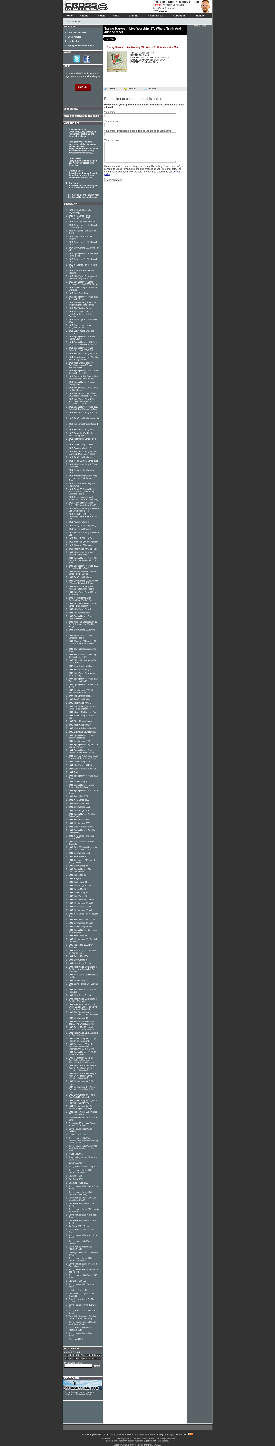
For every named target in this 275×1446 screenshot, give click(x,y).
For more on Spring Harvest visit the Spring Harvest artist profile (83, 196)
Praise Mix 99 (77, 875)
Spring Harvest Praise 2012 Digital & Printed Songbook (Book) (83, 408)
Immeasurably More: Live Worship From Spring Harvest (82, 303)
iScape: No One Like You (82, 712)
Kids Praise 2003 (76, 1179)
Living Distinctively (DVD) (82, 525)
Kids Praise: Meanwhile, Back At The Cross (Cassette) (82, 1023)
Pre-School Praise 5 (80, 529)
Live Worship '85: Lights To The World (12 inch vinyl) (83, 1101)
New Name (170, 8)
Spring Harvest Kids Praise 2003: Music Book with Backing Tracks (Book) (83, 1148)
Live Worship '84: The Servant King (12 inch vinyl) (81, 1107)
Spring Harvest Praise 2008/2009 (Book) (81, 617)
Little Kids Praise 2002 (78, 1135)
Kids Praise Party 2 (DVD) (83, 354)
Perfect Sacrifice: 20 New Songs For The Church (82, 573)
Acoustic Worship (79, 522)
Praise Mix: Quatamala (81, 900)
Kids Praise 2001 (79, 820)
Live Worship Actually (81, 445)
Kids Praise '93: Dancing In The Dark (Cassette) (83, 1000)
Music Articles (74, 37)
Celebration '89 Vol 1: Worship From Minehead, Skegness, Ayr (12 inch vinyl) (81, 1060)
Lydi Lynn (163, 10)
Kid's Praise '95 (78, 936)
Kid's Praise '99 (75, 1163)
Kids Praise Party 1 (80, 703)
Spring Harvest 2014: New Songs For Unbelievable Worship (83, 343)
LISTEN (158, 5)
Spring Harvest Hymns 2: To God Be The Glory (84, 746)
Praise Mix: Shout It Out (82, 919)
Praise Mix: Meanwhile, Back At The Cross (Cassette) (81, 1028)
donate (199, 15)
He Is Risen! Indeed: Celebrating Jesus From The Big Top (83, 516)
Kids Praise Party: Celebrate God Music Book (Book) (84, 509)
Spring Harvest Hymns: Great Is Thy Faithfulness (81, 786)
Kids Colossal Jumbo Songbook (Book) (81, 636)
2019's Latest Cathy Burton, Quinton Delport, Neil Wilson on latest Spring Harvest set (83, 161)
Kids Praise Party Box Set (83, 549)
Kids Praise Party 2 (80, 670)
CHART (179, 5)
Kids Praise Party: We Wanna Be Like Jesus (81, 553)
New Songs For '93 (80, 995)
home (68, 15)
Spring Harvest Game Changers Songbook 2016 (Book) (83, 283)
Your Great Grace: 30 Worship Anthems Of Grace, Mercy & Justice (81, 365)
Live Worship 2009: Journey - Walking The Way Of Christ (83, 582)
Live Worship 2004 (79, 762)
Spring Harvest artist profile (81, 45)
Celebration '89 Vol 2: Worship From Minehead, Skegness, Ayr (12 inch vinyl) (81, 1046)
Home (78, 22)
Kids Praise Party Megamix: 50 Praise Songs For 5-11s (83, 277)
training (132, 15)
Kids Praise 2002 (79, 803)
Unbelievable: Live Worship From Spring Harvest (83, 358)
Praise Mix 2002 (78, 796)
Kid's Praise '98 (78, 882)
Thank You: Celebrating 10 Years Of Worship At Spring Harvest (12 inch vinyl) (83, 1068)
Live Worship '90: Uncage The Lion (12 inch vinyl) (82, 1040)
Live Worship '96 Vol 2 (81, 926)
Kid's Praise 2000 (79, 856)
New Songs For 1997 (81, 907)
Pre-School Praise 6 (80, 457)
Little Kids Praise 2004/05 (82, 769)
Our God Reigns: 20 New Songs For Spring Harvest (82, 707)
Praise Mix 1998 (78, 889)
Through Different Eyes (81, 538)
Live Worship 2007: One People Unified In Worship (82, 691)
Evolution (75, 772)
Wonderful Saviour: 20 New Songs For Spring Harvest (83, 604)
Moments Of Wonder (80, 545)
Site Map (168, 1434)
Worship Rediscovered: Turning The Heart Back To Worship (82, 1317)
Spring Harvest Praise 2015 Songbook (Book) (83, 298)
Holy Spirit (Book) (79, 293)
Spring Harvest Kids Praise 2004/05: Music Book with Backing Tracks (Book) (83, 1140)
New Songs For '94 (80, 963)
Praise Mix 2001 (76, 1154)
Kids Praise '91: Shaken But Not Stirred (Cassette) (83, 1034)
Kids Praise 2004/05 (80, 765)
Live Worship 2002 (79, 807)
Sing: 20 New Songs (80, 721)
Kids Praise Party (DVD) (82, 430)
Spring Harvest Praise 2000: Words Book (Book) (81, 1259)
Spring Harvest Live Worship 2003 (83, 1167)
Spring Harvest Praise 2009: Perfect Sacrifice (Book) (84, 567)
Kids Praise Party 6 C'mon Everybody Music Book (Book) (83, 453)
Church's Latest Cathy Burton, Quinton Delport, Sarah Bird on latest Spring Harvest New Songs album (83, 174)
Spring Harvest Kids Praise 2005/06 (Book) (80, 1248)
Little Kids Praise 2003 (78, 1183)
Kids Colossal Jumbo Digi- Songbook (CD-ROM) (83, 656)
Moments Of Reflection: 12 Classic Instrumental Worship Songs (83, 624)
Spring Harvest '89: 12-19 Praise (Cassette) (82, 1053)
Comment (110, 88)
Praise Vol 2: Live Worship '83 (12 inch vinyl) (83, 1113)
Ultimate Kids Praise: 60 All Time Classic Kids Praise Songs (83, 757)
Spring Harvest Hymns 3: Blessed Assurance (82, 736)
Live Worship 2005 (79, 741)
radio (84, 15)
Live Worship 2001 (79, 823)
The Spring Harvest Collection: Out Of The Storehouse (84, 1013)
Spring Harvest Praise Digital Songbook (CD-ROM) (81, 349)
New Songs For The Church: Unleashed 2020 (80, 217)
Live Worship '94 (79, 960)
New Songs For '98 (80, 885)
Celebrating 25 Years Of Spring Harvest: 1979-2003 (82, 1124)
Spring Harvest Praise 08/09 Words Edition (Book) (81, 1193)
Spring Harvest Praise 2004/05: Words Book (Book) (81, 751)
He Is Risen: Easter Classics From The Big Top (80, 599)
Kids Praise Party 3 (80, 609)
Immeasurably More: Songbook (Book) (80, 326)
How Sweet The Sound (81, 666)
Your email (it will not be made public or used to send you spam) (137, 131)
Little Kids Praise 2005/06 (82, 728)
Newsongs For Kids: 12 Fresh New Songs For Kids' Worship (81, 314)
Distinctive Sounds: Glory (82, 732)
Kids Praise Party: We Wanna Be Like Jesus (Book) (81, 587)
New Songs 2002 (79, 800)
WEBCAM (169, 5)
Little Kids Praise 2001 (81, 827)
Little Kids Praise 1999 (78, 1290)
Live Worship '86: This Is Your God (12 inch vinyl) (82, 1096)
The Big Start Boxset (80, 308)
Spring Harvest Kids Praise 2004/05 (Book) (80, 1329)
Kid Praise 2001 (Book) (79, 1226)
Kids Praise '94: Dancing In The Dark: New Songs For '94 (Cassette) (83, 969)
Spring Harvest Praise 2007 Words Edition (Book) (83, 680)
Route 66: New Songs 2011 (83, 461)
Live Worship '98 (79, 893)
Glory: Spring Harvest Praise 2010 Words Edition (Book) (83, 498)
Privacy (160, 1434)
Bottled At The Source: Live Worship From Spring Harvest (83, 377)
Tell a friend (151, 88)
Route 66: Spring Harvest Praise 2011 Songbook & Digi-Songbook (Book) (82, 491)
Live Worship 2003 (79, 781)
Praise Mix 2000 (76, 1339)
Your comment (111, 140)
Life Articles (73, 41)
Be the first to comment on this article (133, 99)
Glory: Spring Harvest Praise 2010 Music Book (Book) (82, 504)
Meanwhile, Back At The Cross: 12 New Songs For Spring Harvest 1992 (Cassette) (83, 1006)
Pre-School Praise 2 (80, 696)
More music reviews (77, 33)
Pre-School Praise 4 (80, 577)
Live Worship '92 (79, 1018)
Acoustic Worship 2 (80, 448)
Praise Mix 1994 (78, 956)
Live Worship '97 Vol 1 (81, 910)
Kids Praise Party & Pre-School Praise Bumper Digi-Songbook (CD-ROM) (82, 401)
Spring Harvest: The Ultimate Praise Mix (80, 870)
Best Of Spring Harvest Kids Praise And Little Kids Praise (84, 848)
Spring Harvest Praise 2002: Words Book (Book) (81, 1171)
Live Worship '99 (79, 866)
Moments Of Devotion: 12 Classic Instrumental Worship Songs (82, 643)
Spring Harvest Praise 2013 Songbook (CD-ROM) (83, 372)
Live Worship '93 (79, 980)
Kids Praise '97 (78, 896)
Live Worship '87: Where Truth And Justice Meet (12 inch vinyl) (82, 1089)
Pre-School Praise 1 (80, 699)
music (100, 15)
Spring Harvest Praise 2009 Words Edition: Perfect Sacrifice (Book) (83, 560)
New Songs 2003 (76, 1176)
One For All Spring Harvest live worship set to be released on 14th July (83, 185)
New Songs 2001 (79, 810)
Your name (110, 112)
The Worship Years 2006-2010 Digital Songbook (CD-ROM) (83, 394)
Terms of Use (180, 1434)
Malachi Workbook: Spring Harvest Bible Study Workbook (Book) (83, 478)
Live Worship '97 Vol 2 (81, 903)
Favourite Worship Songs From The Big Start (82, 434)
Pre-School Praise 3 (80, 613)
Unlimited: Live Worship (82, 221)
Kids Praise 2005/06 (80, 725)
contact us (155, 15)
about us (179, 15)
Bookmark (130, 88)
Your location (111, 121)
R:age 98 (75, 878)
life (116, 15)
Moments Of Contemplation (83, 542)
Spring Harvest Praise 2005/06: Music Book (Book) (82, 1199)
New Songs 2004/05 (77, 1281)
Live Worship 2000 (79, 853)
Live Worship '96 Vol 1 (81, 923)
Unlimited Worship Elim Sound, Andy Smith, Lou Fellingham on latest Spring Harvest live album (82, 132)
